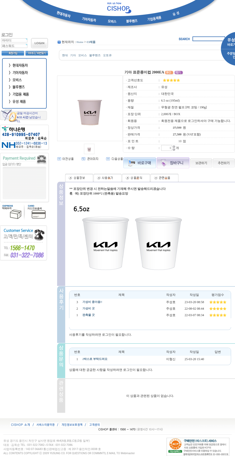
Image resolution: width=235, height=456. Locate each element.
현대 (65, 55)
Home (79, 42)
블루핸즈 (95, 55)
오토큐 (107, 55)
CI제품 (91, 42)
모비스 (82, 55)
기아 (73, 55)
